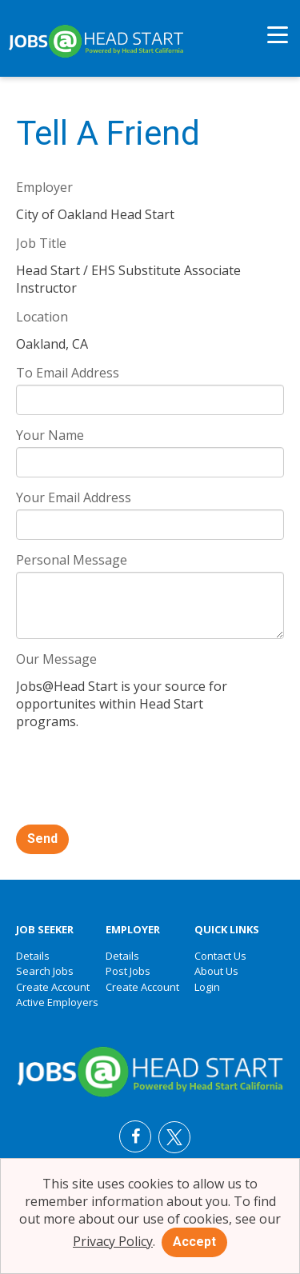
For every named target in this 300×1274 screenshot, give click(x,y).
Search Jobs (45, 971)
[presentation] (137, 779)
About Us (216, 971)
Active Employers (57, 1002)
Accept (194, 1241)
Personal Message (71, 560)
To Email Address (67, 372)
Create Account (53, 987)
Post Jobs (128, 971)
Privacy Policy (113, 1241)
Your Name (50, 435)
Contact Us (220, 956)
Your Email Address (73, 497)
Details (33, 956)
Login (207, 987)
